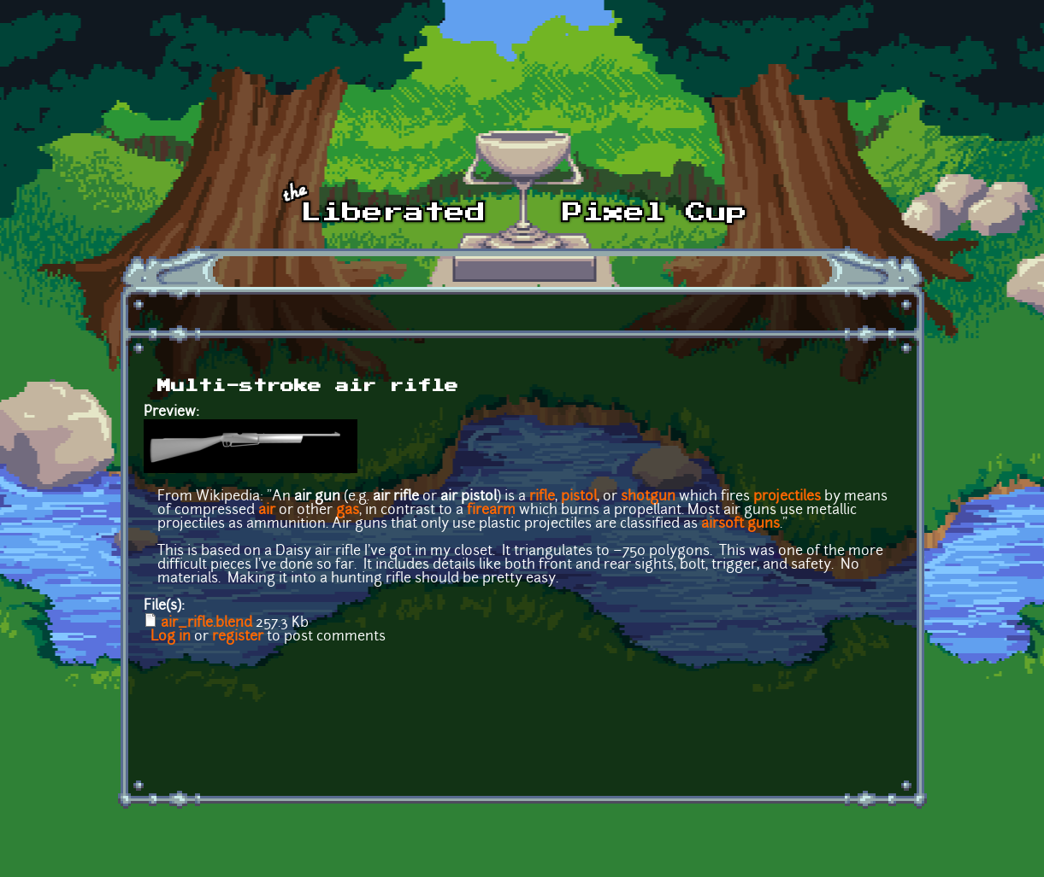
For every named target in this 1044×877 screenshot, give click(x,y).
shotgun (648, 497)
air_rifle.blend (206, 623)
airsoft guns (740, 524)
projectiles (787, 497)
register (237, 637)
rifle (542, 497)
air (266, 510)
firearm (491, 510)
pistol (579, 497)
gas (347, 510)
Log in (170, 637)
